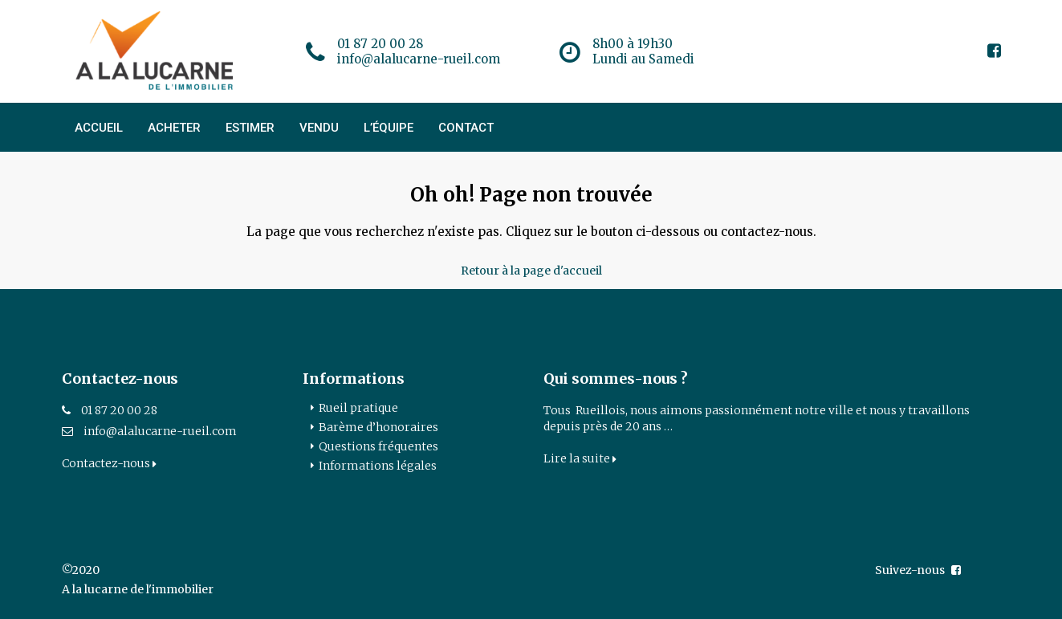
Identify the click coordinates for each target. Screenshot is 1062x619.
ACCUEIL (99, 127)
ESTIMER (250, 127)
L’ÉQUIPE (388, 127)
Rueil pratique (358, 408)
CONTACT (466, 127)
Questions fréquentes (378, 446)
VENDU (319, 127)
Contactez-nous (109, 463)
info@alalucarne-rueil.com (160, 431)
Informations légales (378, 465)
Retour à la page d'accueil (531, 270)
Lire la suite (579, 458)
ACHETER (174, 127)
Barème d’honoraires (378, 427)
